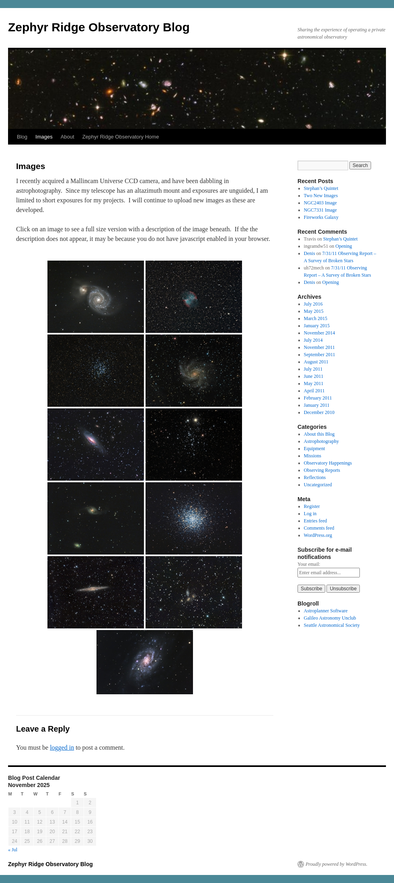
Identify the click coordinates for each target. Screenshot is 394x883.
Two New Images (321, 195)
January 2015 (317, 325)
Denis (309, 253)
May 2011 (314, 383)
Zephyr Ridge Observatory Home (120, 137)
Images (44, 137)
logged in (62, 747)
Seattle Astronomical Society (332, 625)
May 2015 (314, 311)
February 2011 (318, 398)
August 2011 (316, 362)
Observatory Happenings (328, 463)
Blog (22, 137)
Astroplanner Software (326, 611)
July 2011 (313, 369)
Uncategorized (318, 484)
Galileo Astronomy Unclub (330, 618)
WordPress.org (318, 535)
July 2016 (313, 304)
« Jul (12, 849)
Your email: (309, 564)
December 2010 (319, 412)
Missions (312, 456)
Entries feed (315, 521)
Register (312, 506)
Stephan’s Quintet (321, 188)
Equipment (314, 448)
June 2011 (314, 376)
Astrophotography (321, 441)
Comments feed (319, 528)
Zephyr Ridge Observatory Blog (99, 27)
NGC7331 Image (320, 210)
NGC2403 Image (320, 203)
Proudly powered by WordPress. (336, 864)
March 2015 (315, 318)
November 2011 (319, 347)
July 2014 (313, 340)
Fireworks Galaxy (321, 217)
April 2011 (314, 391)
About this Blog (319, 434)
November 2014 (319, 333)
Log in (310, 513)
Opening (343, 246)
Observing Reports (322, 470)
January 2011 (317, 405)
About (67, 137)
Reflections (315, 477)
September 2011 (319, 354)
